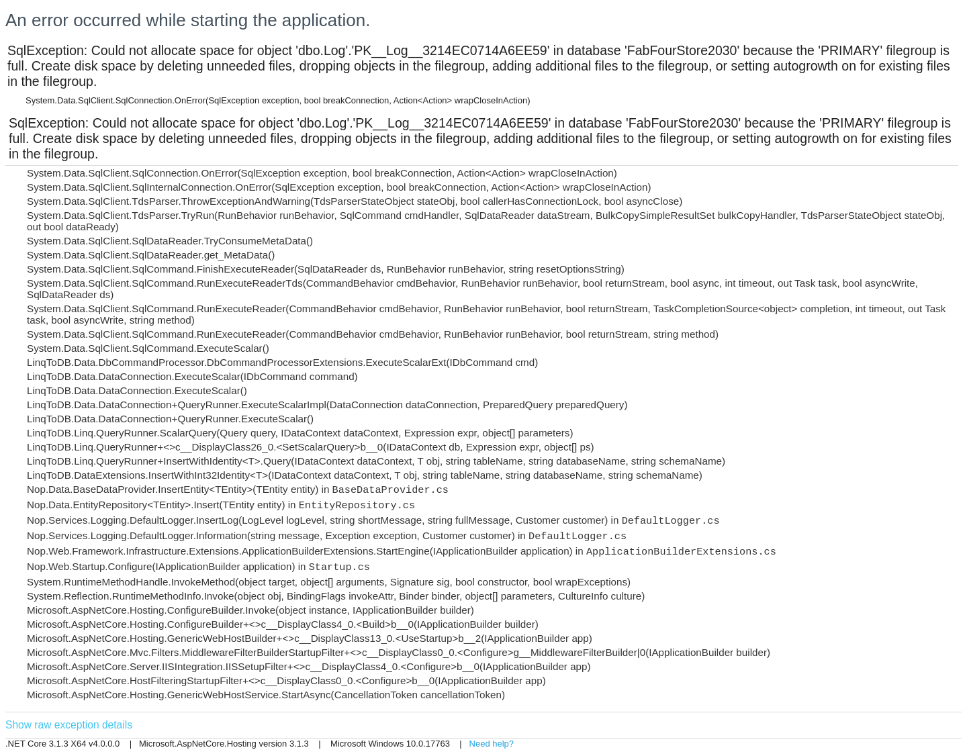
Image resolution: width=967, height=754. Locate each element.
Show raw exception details (68, 725)
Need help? (491, 744)
